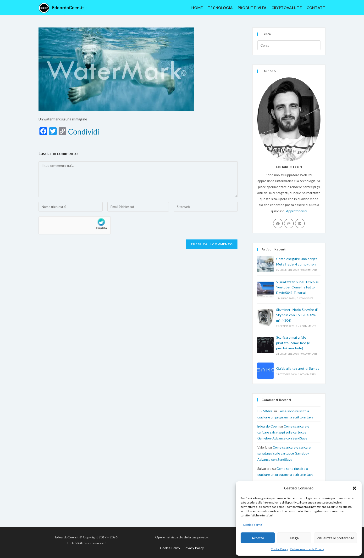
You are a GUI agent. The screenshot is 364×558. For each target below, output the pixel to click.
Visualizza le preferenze (335, 538)
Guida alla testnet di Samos (298, 368)
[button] (354, 488)
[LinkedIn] (300, 223)
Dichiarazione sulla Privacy (307, 549)
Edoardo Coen (268, 426)
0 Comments (309, 269)
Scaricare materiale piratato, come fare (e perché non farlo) (293, 342)
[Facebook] (278, 223)
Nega (294, 538)
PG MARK (265, 411)
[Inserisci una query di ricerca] (288, 45)
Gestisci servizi (253, 524)
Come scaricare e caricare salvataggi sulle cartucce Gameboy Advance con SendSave (283, 432)
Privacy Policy (193, 548)
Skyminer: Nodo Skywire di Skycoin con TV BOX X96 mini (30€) (297, 315)
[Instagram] (289, 223)
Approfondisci (296, 211)
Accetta (258, 538)
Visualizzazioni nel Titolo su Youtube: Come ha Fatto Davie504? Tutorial (298, 287)
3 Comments (307, 374)
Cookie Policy (279, 549)
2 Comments (308, 326)
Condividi (83, 131)
